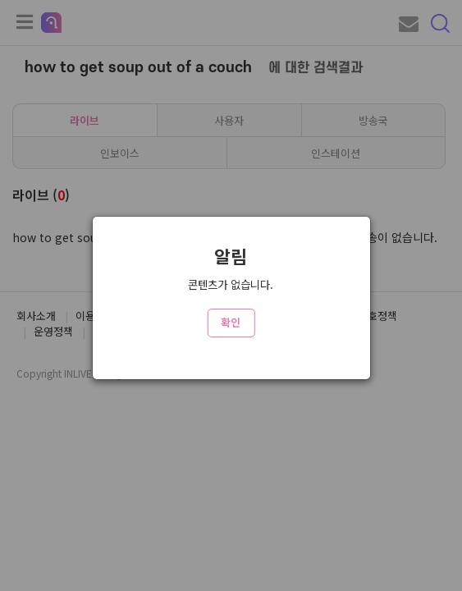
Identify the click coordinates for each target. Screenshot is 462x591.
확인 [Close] (230, 322)
